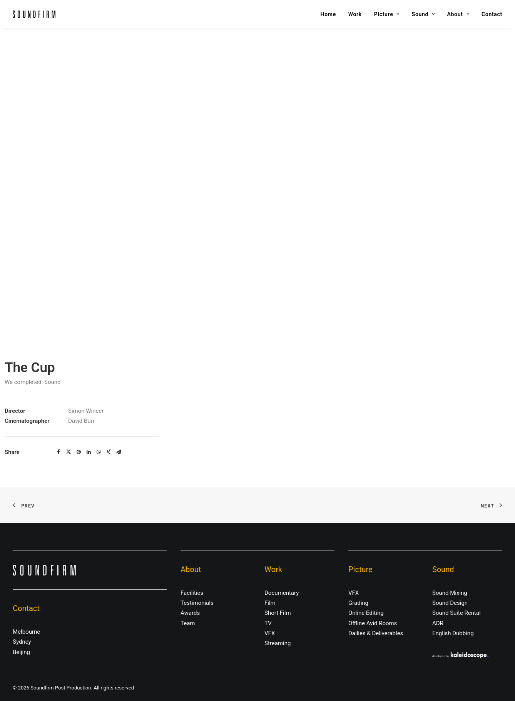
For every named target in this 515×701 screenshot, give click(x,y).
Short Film (277, 612)
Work (355, 14)
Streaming (277, 643)
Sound (423, 14)
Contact (492, 14)
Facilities (192, 592)
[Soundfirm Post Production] (34, 14)
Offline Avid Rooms (372, 623)
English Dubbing (453, 633)
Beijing (21, 652)
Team (188, 623)
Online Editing (366, 612)
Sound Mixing (449, 592)
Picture (387, 14)
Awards (190, 612)
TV (268, 623)
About (458, 14)
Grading (358, 602)
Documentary (281, 592)
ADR (437, 623)
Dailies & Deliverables (375, 633)
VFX (269, 633)
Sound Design (450, 602)
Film (270, 602)
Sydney (22, 641)
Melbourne (26, 631)
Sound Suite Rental (456, 612)
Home (328, 14)
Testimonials (197, 602)
